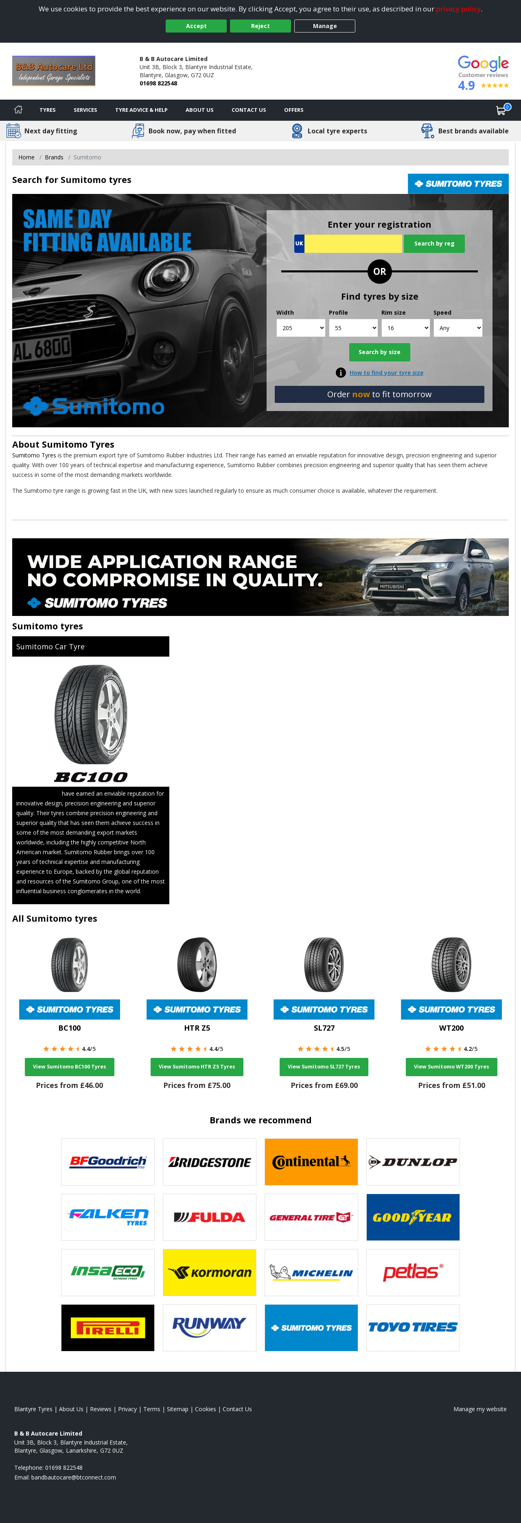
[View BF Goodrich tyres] (108, 1162)
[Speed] (458, 328)
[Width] (301, 328)
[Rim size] (406, 328)
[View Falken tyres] (108, 1217)
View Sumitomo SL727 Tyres (324, 1066)
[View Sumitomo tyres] (311, 1327)
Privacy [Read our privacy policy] (127, 1409)
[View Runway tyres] (209, 1327)
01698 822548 (158, 83)
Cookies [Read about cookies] (205, 1409)
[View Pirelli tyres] (108, 1327)
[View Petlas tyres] (413, 1272)
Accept (196, 26)
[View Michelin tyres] (311, 1272)
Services (85, 109)
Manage (325, 26)
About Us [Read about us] (71, 1409)
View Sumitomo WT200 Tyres (451, 1066)
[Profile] (353, 328)
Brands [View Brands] (54, 157)
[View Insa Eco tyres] (108, 1272)
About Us (200, 109)
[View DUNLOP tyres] (413, 1162)
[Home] (18, 110)
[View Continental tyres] (311, 1162)
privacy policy (458, 8)
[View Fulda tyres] (209, 1217)
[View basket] (501, 110)
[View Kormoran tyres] (209, 1272)
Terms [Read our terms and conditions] (151, 1409)
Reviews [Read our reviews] (101, 1409)
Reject (260, 26)
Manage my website (480, 1409)
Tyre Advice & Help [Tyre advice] (141, 109)
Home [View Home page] (26, 157)
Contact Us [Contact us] (249, 109)
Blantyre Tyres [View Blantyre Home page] (33, 1409)
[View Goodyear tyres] (413, 1217)
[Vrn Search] (348, 244)
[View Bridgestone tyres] (209, 1162)
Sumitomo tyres (47, 626)
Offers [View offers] (294, 109)
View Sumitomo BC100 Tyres (69, 1066)
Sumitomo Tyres (78, 444)
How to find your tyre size (386, 372)
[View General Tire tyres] (311, 1217)
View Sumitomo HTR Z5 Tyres (197, 1066)
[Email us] (73, 1477)
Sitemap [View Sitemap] (177, 1409)
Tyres (47, 109)
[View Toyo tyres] (413, 1327)
